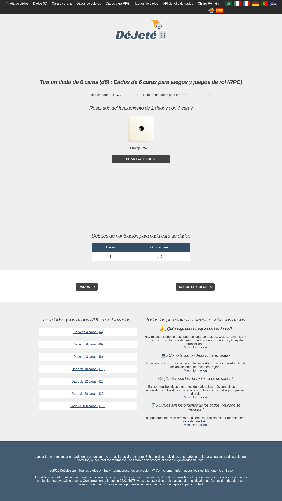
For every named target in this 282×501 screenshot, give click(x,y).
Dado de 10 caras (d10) (88, 369)
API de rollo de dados (178, 3)
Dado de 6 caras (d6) (88, 344)
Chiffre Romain (208, 3)
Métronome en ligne (219, 470)
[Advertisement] (141, 68)
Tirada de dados (17, 3)
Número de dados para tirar (162, 95)
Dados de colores (89, 3)
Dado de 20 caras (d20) (88, 393)
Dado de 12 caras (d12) (88, 381)
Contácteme (164, 470)
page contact (194, 484)
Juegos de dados (146, 3)
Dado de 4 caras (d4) (88, 332)
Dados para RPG (118, 3)
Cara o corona (62, 3)
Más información (195, 347)
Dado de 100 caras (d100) (88, 406)
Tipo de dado (99, 95)
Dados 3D (40, 3)
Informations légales (189, 470)
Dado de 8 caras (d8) (88, 356)
